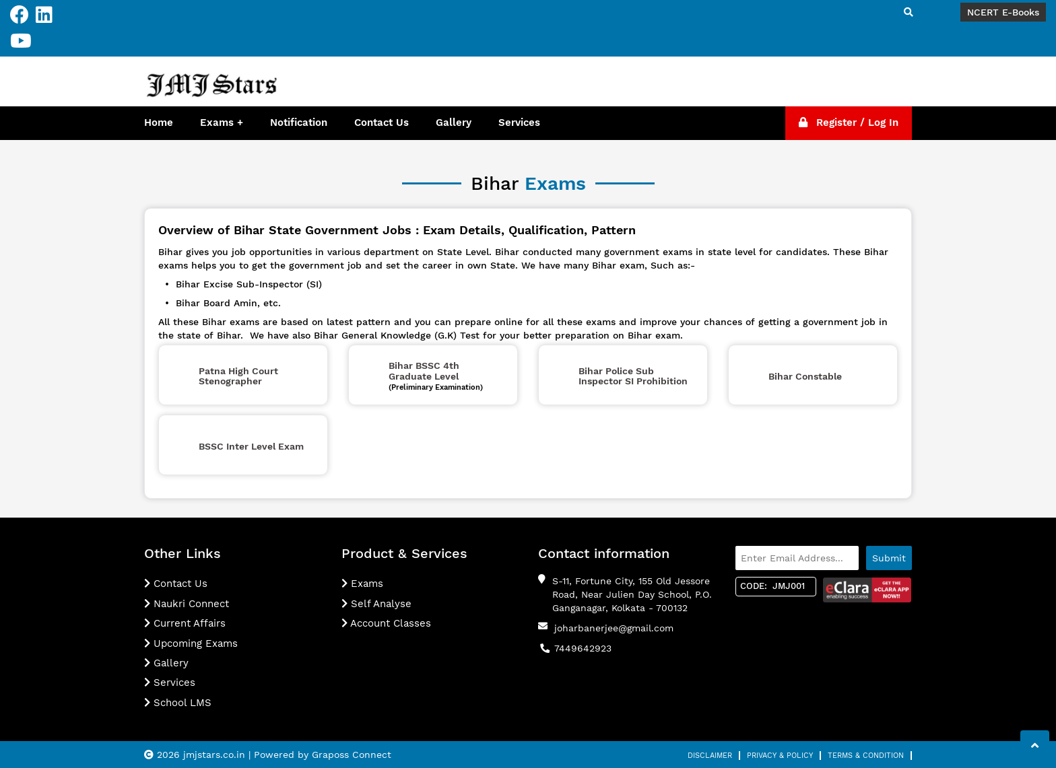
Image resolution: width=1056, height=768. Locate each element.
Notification (298, 122)
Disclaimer (710, 755)
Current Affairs (185, 623)
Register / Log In (848, 122)
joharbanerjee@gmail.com (613, 628)
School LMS (177, 703)
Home (158, 122)
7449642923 (583, 648)
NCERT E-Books (1003, 12)
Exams (217, 122)
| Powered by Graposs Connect (320, 754)
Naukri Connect (186, 604)
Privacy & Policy (780, 755)
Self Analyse (376, 604)
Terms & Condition (866, 755)
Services (519, 122)
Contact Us (381, 122)
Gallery (453, 122)
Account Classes (386, 623)
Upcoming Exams (191, 643)
